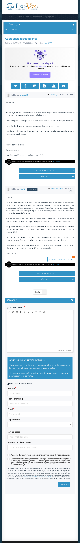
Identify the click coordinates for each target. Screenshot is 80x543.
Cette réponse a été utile (62, 258)
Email (10, 409)
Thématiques (40, 24)
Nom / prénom (15, 399)
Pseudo (11, 388)
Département (13, 420)
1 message (54, 95)
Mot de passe (13, 432)
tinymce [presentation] (68, 350)
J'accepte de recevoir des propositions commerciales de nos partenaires (40, 455)
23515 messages (56, 188)
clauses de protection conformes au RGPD (37, 477)
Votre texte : (15, 307)
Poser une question (40, 75)
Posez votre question (55, 170)
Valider (65, 484)
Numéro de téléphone (19, 442)
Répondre (58, 176)
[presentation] (9, 311)
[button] (9, 311)
